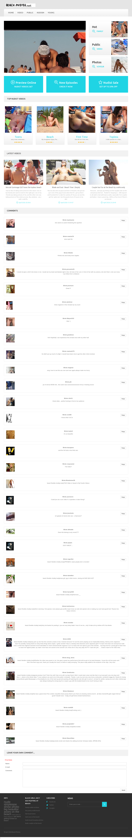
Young (51, 13)
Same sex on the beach (32, 817)
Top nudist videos (16, 99)
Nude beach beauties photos (34, 820)
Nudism (40, 13)
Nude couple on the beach (33, 823)
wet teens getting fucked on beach (12, 818)
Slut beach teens (30, 813)
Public (30, 13)
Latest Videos (14, 153)
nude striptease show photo (11, 804)
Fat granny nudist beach (32, 810)
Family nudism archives (32, 807)
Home (11, 13)
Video (20, 13)
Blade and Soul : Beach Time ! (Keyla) (66, 187)
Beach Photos (16, 832)
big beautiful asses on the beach (11, 812)
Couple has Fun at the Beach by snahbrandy (108, 187)
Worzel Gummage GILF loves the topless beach (23, 187)
